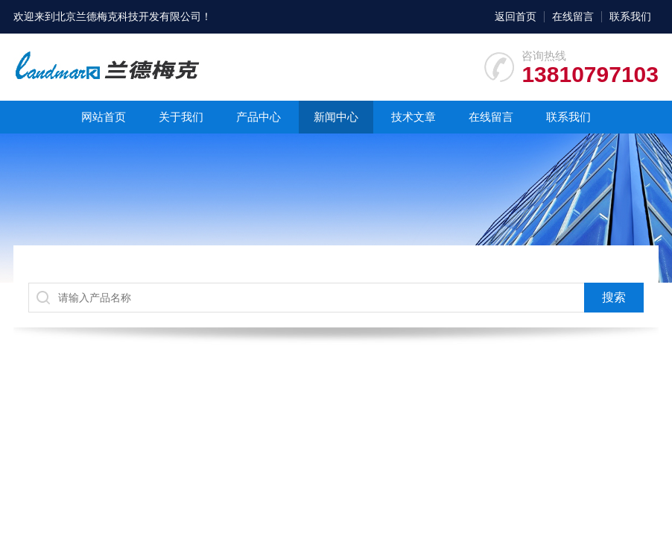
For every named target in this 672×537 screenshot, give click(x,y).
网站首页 (103, 116)
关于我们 (181, 116)
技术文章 (413, 116)
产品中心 (258, 116)
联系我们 (630, 16)
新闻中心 (336, 116)
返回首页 (515, 16)
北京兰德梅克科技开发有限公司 (128, 16)
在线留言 (573, 16)
